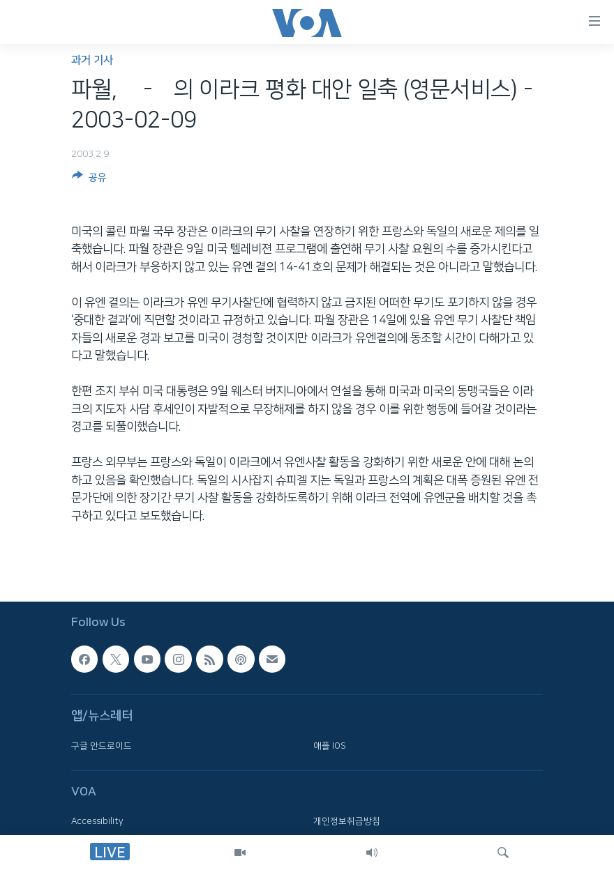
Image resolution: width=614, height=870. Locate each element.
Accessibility (97, 821)
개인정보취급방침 (346, 821)
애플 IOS (329, 746)
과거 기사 (92, 60)
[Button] (89, 180)
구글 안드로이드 (101, 746)
